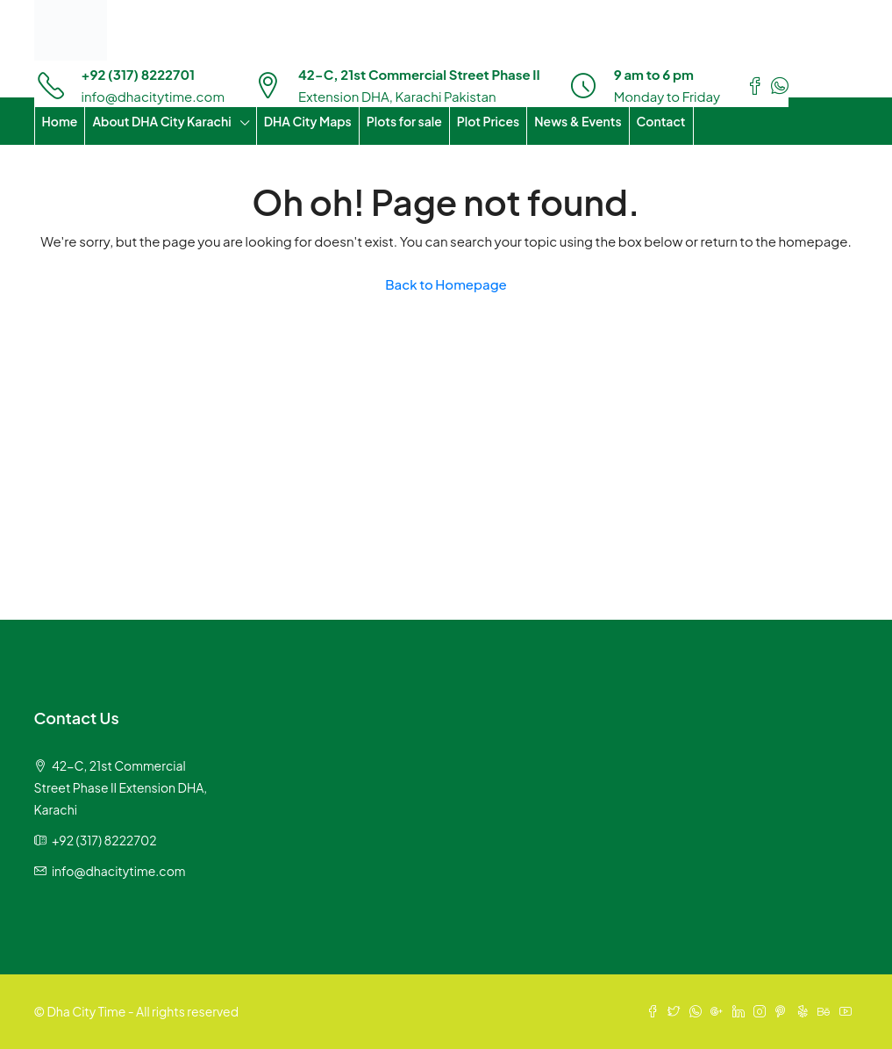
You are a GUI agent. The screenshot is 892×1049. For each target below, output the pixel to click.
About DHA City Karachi (161, 121)
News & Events (577, 121)
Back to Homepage (446, 284)
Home (60, 121)
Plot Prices (488, 121)
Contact (661, 121)
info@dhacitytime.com (153, 96)
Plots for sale (404, 121)
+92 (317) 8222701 (139, 74)
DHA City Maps (308, 121)
